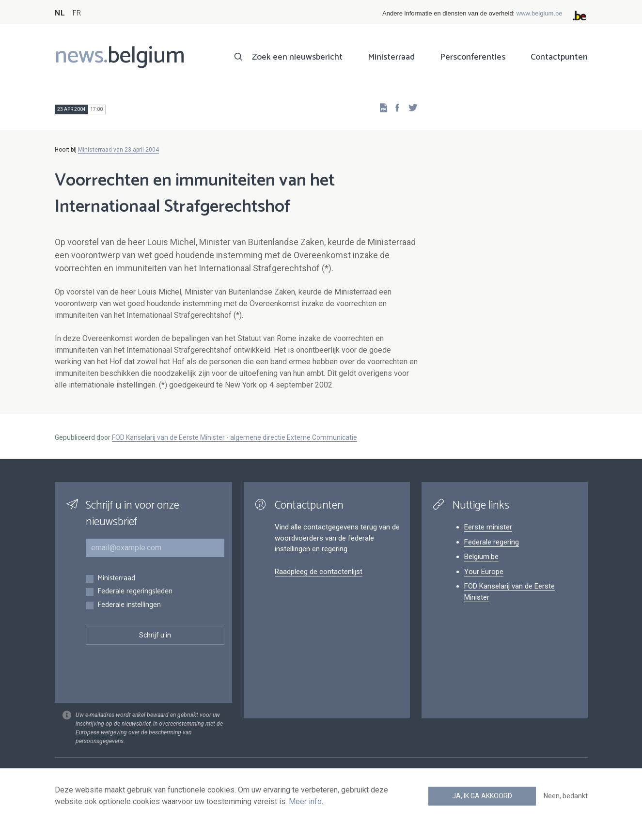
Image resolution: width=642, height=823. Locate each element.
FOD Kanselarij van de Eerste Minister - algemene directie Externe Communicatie (234, 437)
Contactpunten (559, 57)
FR (76, 13)
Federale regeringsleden (134, 591)
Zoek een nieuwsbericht (297, 57)
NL (59, 13)
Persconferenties (472, 57)
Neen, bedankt (566, 796)
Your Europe (483, 571)
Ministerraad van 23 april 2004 (118, 149)
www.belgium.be (540, 13)
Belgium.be (481, 556)
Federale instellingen (129, 605)
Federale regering (491, 542)
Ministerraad (391, 57)
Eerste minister (488, 527)
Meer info (305, 801)
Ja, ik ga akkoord (482, 796)
